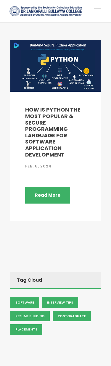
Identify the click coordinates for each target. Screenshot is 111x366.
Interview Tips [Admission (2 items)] (60, 302)
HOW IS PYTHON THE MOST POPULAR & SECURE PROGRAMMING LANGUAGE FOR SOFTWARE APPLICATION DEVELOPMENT (53, 132)
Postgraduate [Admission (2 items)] (72, 316)
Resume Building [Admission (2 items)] (30, 316)
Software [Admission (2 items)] (24, 302)
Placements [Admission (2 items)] (26, 329)
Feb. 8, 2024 (38, 166)
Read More (47, 195)
